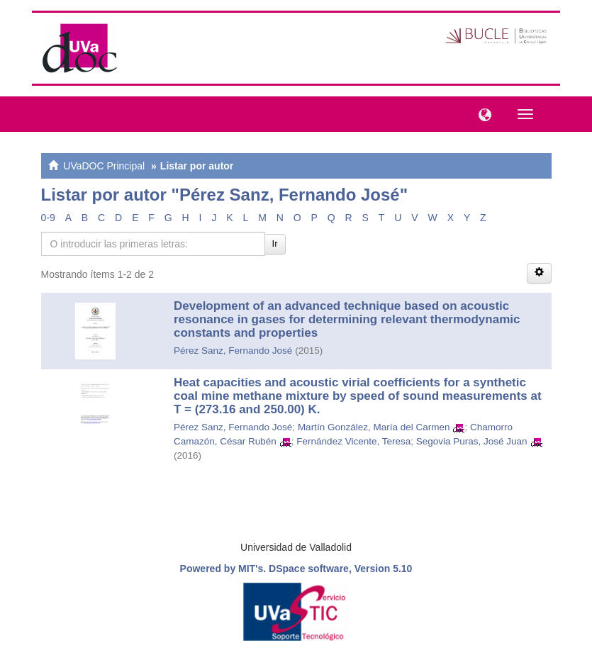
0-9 (48, 217)
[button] (481, 113)
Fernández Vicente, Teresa (353, 441)
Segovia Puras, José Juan (471, 441)
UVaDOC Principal (104, 166)
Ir (275, 243)
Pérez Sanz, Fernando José (233, 350)
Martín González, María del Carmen (374, 427)
